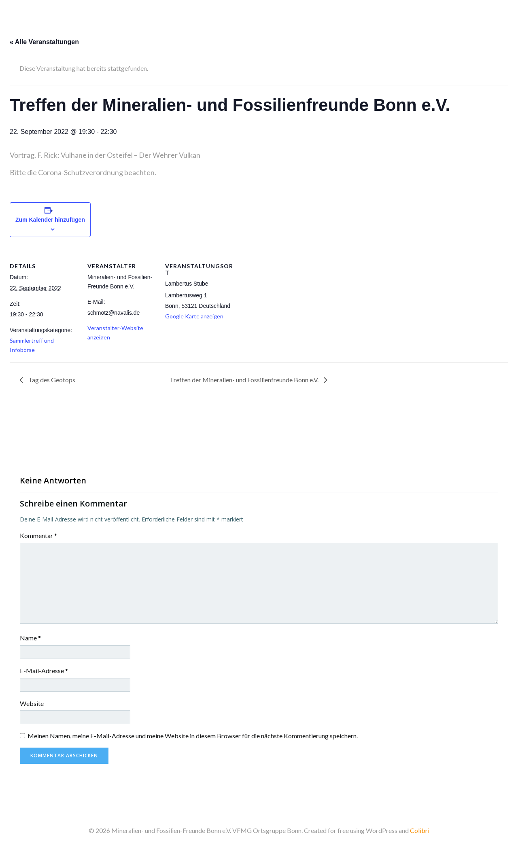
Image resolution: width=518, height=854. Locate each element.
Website (32, 703)
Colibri (419, 830)
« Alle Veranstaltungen (44, 41)
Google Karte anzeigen (194, 316)
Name (30, 638)
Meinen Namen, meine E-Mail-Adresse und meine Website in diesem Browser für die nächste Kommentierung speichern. (193, 736)
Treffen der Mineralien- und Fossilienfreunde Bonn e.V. (245, 380)
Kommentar (38, 535)
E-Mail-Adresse (44, 670)
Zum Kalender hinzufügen (50, 219)
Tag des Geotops (51, 380)
